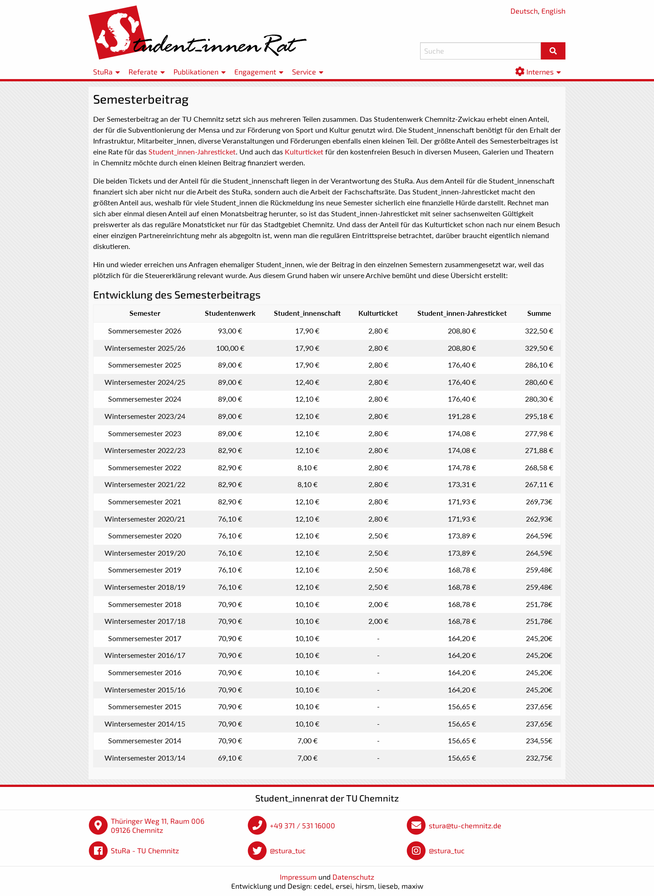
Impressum (298, 876)
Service (304, 71)
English (553, 10)
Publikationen (195, 71)
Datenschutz (353, 876)
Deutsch (524, 10)
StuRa (103, 71)
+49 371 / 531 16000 (302, 825)
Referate (143, 71)
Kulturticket (304, 151)
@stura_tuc (288, 850)
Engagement (255, 71)
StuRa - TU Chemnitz (145, 850)
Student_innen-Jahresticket (192, 151)
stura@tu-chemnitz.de (465, 825)
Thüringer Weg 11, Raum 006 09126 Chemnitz (157, 825)
